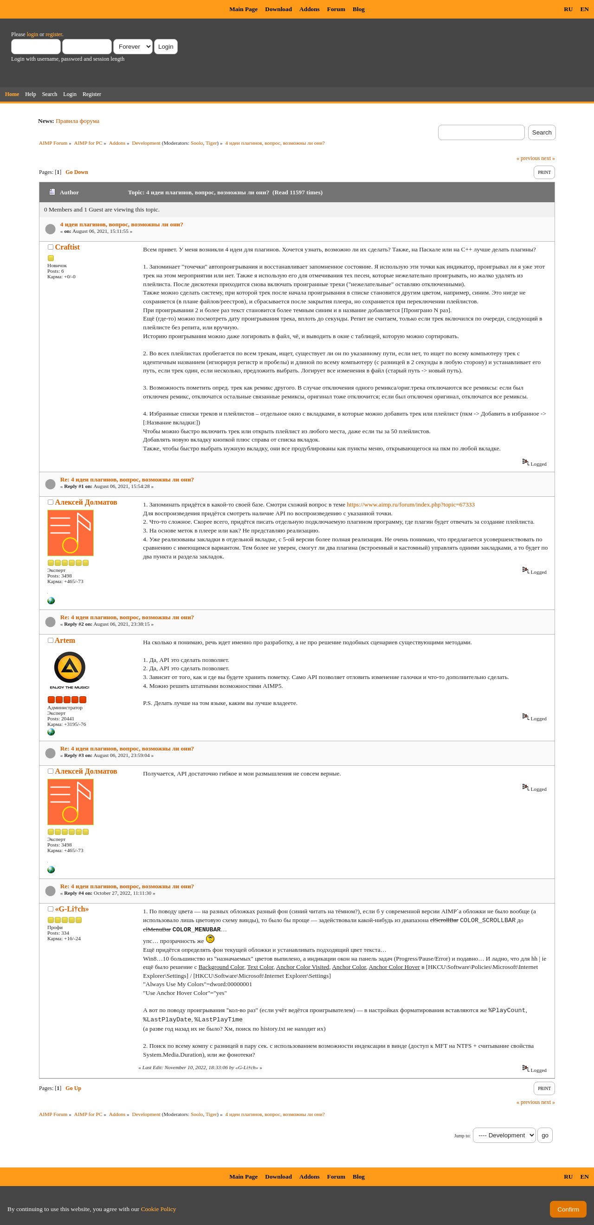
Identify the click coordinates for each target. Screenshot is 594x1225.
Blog (359, 9)
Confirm (568, 1209)
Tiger (211, 143)
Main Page (243, 9)
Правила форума (77, 120)
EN (584, 9)
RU (568, 9)
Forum (336, 9)
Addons (309, 9)
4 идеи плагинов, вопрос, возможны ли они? (121, 224)
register (53, 34)
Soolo (197, 143)
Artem (65, 640)
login (33, 34)
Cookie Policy (158, 1209)
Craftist (67, 247)
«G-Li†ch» (72, 909)
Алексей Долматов (86, 502)
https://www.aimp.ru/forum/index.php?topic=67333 (411, 504)
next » (548, 158)
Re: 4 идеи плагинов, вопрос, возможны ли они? (127, 479)
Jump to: (462, 1135)
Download (278, 9)
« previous (528, 158)
